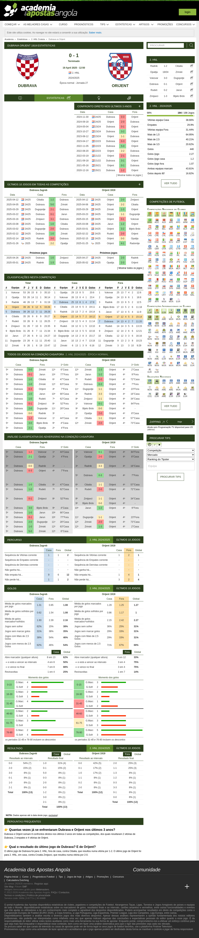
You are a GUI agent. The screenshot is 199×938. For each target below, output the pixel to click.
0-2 (165, 90)
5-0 (122, 146)
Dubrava (27, 86)
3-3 (100, 394)
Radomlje (135, 243)
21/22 (98, 155)
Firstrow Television (162, 926)
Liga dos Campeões (138, 913)
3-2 (122, 131)
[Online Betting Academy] (158, 886)
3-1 (122, 160)
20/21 (98, 165)
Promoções (165, 24)
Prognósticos (83, 24)
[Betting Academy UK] (179, 886)
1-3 (52, 262)
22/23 (98, 141)
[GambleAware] (14, 934)
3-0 (52, 238)
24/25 (98, 117)
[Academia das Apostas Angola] (136, 886)
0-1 (122, 126)
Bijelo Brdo (134, 228)
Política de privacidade (39, 895)
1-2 (122, 170)
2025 (27, 243)
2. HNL (73, 72)
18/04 (165, 72)
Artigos (146, 24)
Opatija (64, 243)
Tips (104, 24)
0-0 (122, 238)
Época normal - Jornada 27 (74, 83)
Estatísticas (125, 24)
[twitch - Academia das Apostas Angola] (136, 878)
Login (187, 12)
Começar (12, 24)
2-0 (122, 121)
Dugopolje (40, 209)
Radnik (40, 238)
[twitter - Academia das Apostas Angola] (143, 878)
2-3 (122, 262)
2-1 (122, 155)
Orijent (120, 86)
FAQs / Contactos (60, 892)
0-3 (122, 117)
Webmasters (42, 889)
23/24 (98, 126)
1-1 (122, 136)
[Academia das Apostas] (143, 886)
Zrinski (64, 204)
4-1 (122, 243)
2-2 (122, 151)
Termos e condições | (15, 895)
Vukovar (134, 219)
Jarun (64, 214)
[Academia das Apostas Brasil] (151, 886)
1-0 (52, 224)
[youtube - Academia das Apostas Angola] (151, 878)
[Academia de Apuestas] (165, 886)
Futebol (110, 904)
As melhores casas (37, 24)
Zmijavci (40, 219)
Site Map (8, 886)
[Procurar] (190, 45)
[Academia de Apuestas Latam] (172, 886)
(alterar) (151, 429)
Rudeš (110, 233)
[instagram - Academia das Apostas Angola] (165, 878)
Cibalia (40, 199)
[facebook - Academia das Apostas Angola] (158, 878)
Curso (63, 24)
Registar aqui (41, 883)
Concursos (185, 24)
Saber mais (95, 32)
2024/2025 (73, 78)
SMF (24, 886)
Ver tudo (170, 183)
